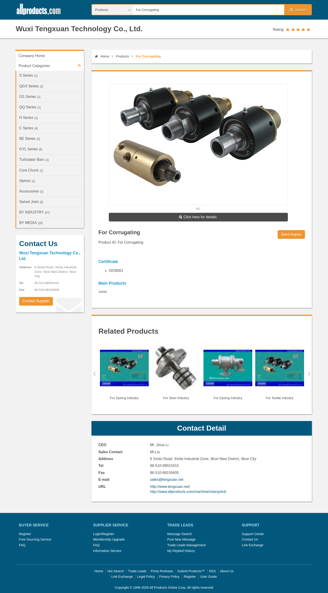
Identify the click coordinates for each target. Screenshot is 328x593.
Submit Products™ (191, 571)
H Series (28, 118)
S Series (28, 75)
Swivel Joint (31, 202)
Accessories (31, 191)
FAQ (22, 545)
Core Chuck (31, 170)
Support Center (253, 534)
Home (102, 56)
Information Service (107, 551)
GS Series (29, 97)
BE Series (29, 138)
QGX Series (31, 86)
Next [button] (309, 373)
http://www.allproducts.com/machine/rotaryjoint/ (188, 492)
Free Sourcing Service (35, 539)
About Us (227, 571)
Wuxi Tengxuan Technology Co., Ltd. (79, 29)
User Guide (208, 576)
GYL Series (30, 149)
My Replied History (181, 551)
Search (297, 10)
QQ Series (30, 107)
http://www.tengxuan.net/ (170, 487)
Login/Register (103, 534)
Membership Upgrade (109, 539)
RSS (212, 571)
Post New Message (181, 539)
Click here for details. (198, 217)
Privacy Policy (169, 576)
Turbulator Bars (34, 159)
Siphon (27, 181)
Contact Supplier (36, 301)
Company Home (31, 56)
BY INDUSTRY (34, 212)
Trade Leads (137, 571)
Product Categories (51, 65)
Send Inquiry (291, 234)
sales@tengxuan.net (166, 479)
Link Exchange (252, 545)
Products (122, 56)
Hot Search (115, 571)
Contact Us (250, 539)
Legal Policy (146, 576)
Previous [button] (94, 373)
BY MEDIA (30, 223)
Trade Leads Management (186, 545)
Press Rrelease (162, 571)
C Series (28, 128)
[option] (124, 374)
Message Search (179, 534)
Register (25, 534)
